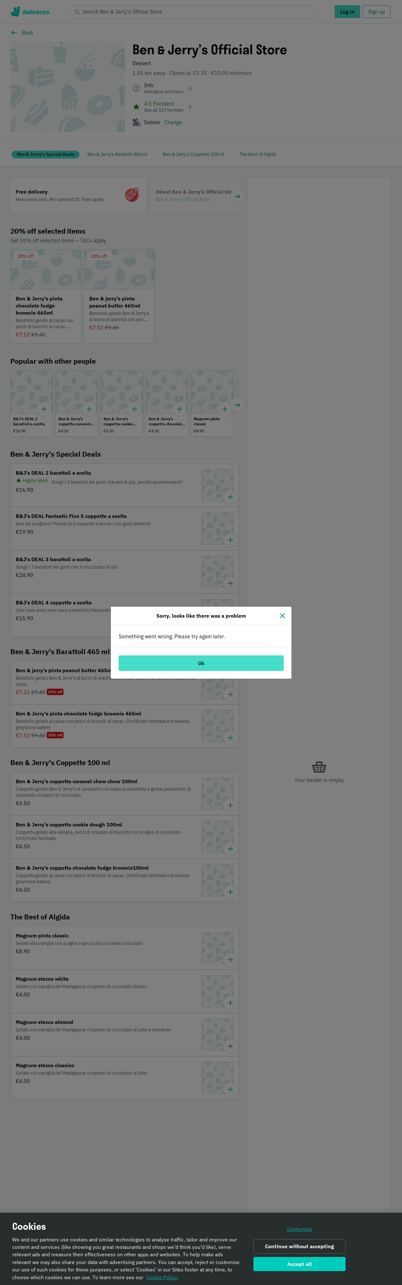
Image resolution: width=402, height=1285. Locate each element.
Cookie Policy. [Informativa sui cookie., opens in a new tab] (162, 1277)
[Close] (282, 616)
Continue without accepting (299, 1246)
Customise (299, 1229)
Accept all (299, 1264)
